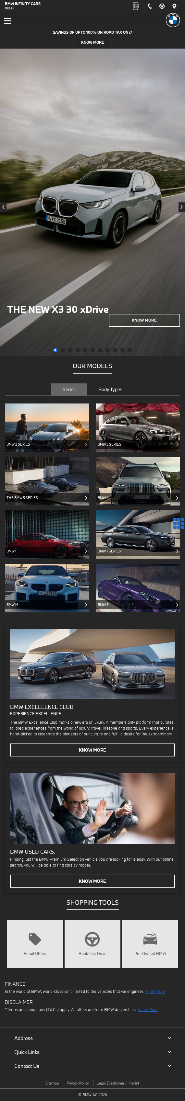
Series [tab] (69, 389)
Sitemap (52, 1083)
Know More (92, 42)
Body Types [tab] (110, 389)
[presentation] (3, 207)
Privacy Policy (78, 1083)
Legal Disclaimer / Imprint (118, 1083)
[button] (55, 350)
